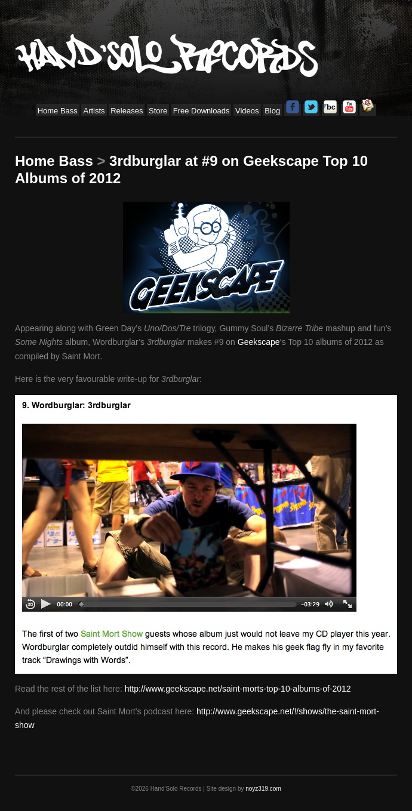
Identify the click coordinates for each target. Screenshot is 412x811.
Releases (126, 110)
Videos (247, 110)
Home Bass (58, 110)
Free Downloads (201, 110)
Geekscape (259, 342)
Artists (93, 110)
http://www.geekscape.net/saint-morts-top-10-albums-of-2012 (238, 688)
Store (158, 110)
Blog (272, 110)
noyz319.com (263, 788)
